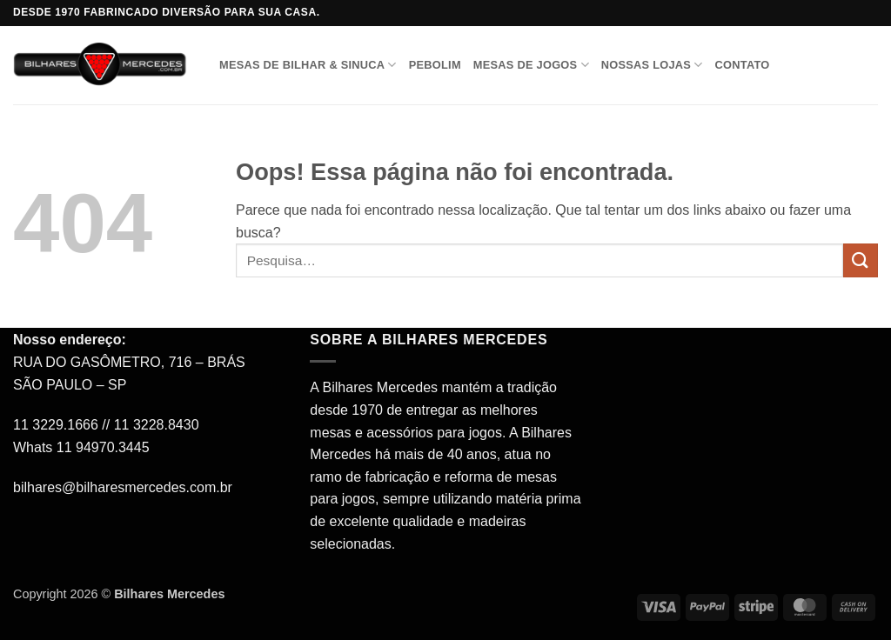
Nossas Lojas (652, 65)
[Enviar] (860, 260)
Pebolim (435, 64)
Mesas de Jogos (531, 65)
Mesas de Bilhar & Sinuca (308, 65)
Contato (742, 64)
